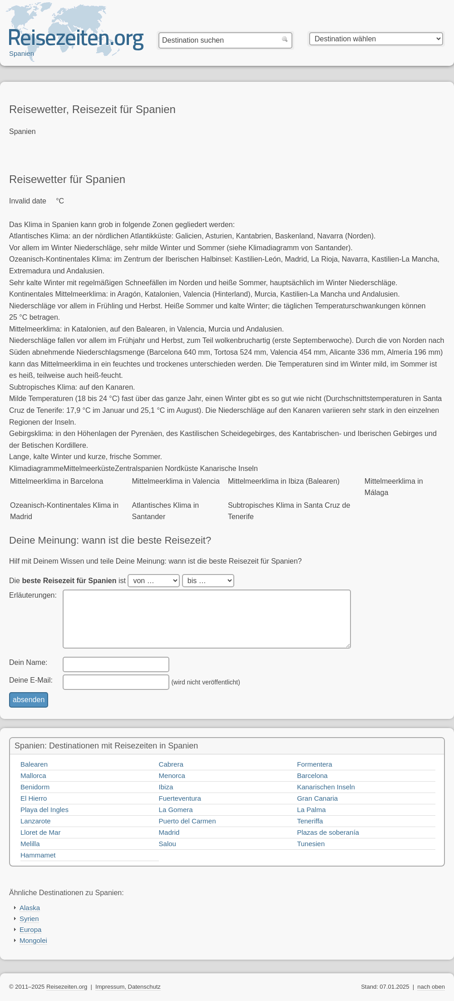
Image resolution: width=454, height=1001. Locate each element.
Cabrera (171, 764)
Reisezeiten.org (66, 986)
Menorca (172, 775)
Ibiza (166, 787)
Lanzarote (35, 821)
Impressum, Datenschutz (128, 986)
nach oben (431, 986)
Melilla (30, 843)
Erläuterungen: (33, 595)
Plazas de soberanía (328, 832)
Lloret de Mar (40, 832)
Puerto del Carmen (187, 821)
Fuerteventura (180, 798)
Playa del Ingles (44, 809)
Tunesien (311, 843)
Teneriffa (310, 821)
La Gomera (176, 809)
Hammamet (38, 855)
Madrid (169, 832)
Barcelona (312, 775)
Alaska (30, 908)
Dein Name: (28, 662)
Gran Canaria (317, 798)
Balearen (34, 764)
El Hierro (33, 798)
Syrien (29, 918)
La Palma (311, 809)
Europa (30, 929)
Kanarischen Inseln (326, 787)
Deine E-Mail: (31, 680)
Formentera (314, 764)
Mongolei (33, 940)
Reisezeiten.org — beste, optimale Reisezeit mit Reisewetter (76, 41)
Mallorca (33, 775)
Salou (167, 843)
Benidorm (34, 787)
